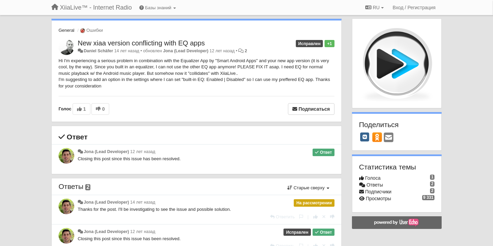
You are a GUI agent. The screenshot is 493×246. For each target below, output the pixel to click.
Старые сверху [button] (308, 187)
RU (374, 7)
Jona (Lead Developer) (185, 51)
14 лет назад (142, 202)
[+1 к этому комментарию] (315, 216)
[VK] (364, 137)
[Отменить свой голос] (324, 216)
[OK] (377, 137)
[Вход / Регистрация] (414, 7)
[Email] (388, 138)
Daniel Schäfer (98, 51)
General (66, 30)
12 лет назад (142, 151)
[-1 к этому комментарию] (332, 216)
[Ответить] (282, 216)
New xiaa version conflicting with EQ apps (141, 43)
